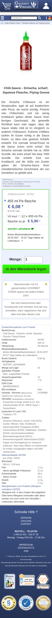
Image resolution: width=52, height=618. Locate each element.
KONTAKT (26, 524)
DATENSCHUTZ (26, 548)
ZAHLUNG (26, 521)
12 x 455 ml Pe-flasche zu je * (25, 218)
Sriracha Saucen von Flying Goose (36, 23)
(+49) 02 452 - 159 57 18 (26, 534)
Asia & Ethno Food (12, 23)
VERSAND (26, 518)
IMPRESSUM (26, 545)
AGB (26, 551)
